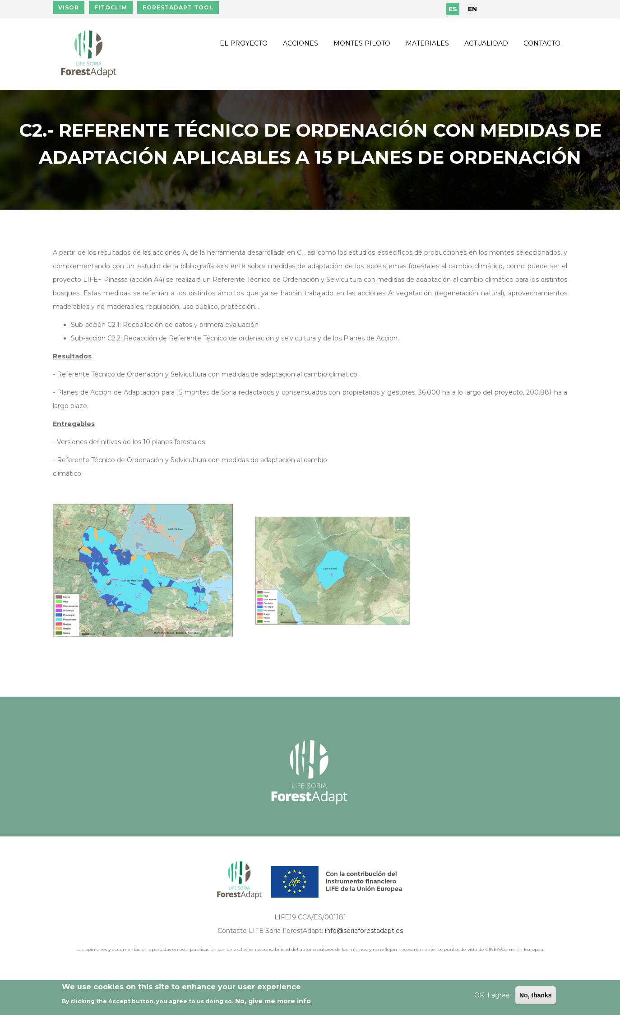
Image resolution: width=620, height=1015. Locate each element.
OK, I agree (492, 995)
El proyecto (244, 43)
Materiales (427, 43)
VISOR (68, 7)
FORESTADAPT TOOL (178, 7)
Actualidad (486, 43)
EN (472, 9)
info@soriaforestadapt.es (364, 931)
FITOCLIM (110, 7)
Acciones (300, 43)
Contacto (541, 43)
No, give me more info (273, 1001)
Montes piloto (361, 43)
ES (453, 9)
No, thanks (535, 995)
